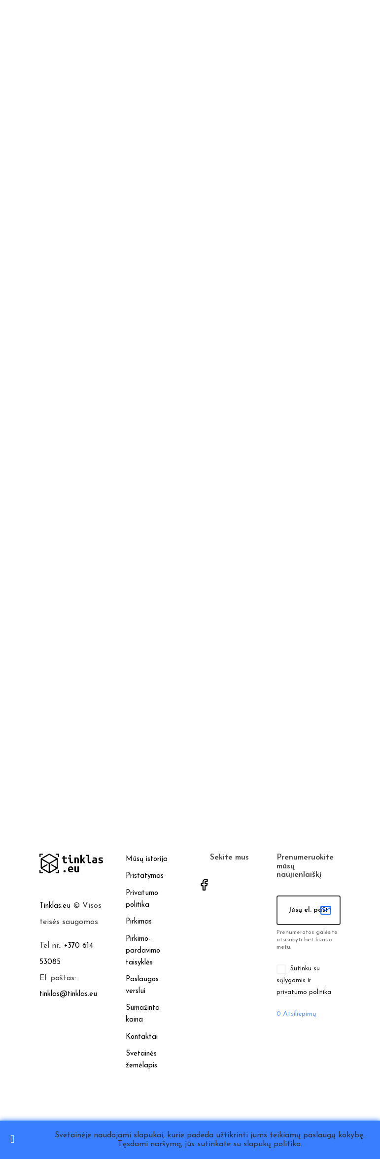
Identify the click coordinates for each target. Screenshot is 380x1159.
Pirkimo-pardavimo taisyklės (143, 950)
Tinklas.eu (54, 906)
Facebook (204, 884)
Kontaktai (142, 1037)
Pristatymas (145, 876)
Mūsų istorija (147, 859)
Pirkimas (139, 922)
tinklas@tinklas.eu (68, 994)
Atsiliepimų (296, 1014)
